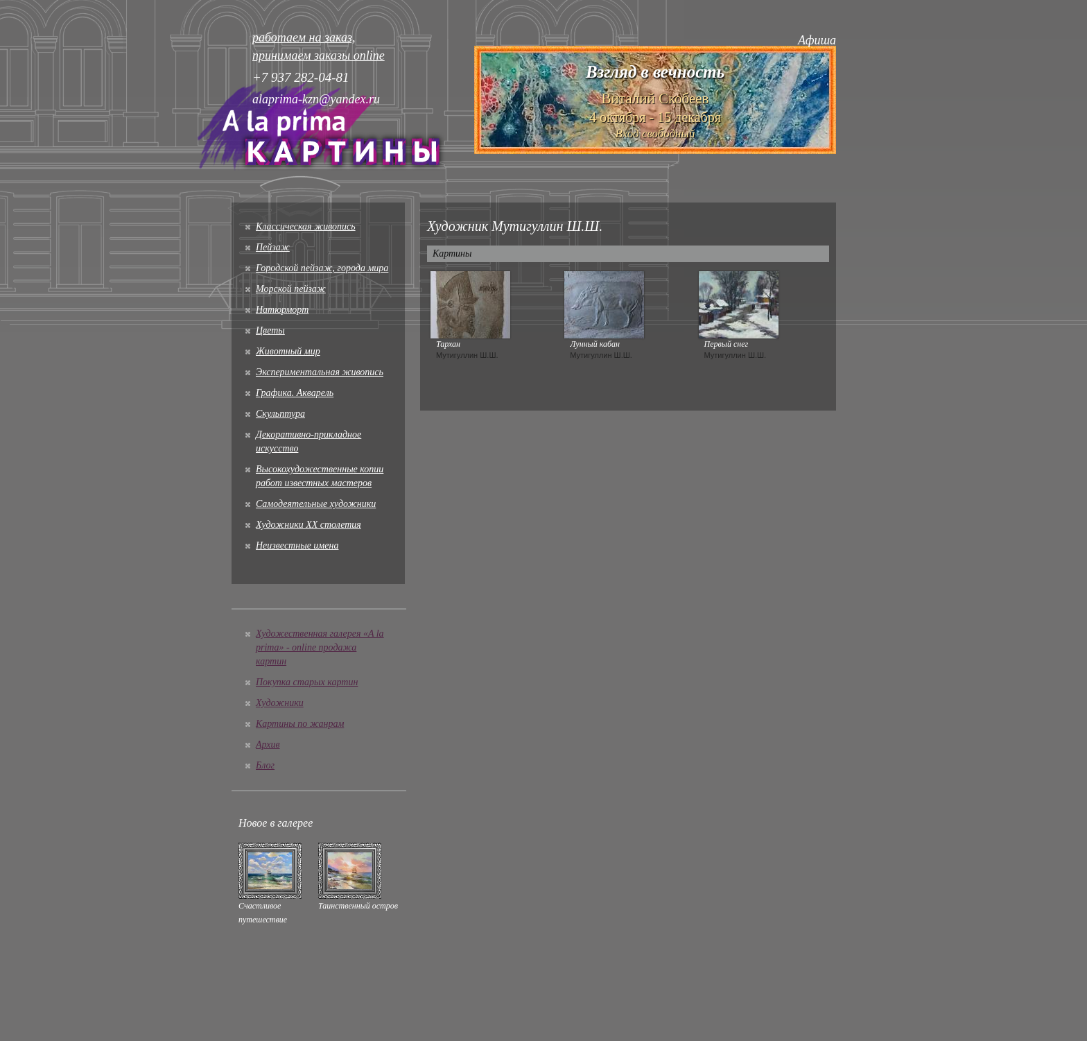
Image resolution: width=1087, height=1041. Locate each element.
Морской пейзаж (291, 289)
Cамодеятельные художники (316, 504)
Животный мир (288, 351)
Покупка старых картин (307, 682)
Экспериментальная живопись (319, 372)
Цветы (270, 330)
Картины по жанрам (300, 724)
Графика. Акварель (294, 393)
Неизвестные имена (297, 545)
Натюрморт (282, 309)
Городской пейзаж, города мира (322, 268)
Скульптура (280, 413)
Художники (280, 703)
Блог (265, 765)
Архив (268, 744)
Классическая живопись (306, 226)
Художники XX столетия (308, 524)
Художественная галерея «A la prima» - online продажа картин (320, 647)
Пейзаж (273, 247)
